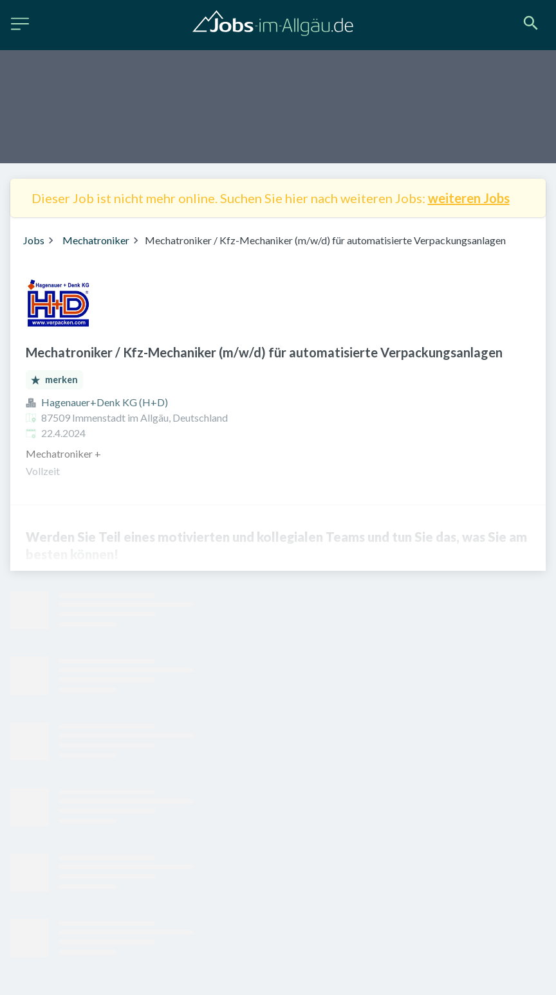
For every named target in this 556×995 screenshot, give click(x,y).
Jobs (33, 240)
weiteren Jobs (469, 198)
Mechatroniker (95, 240)
